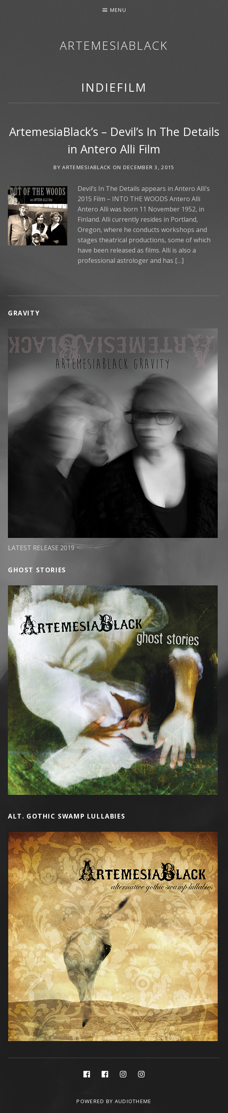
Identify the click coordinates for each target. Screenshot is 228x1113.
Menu (118, 9)
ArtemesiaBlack (114, 45)
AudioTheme (133, 1101)
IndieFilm (113, 87)
